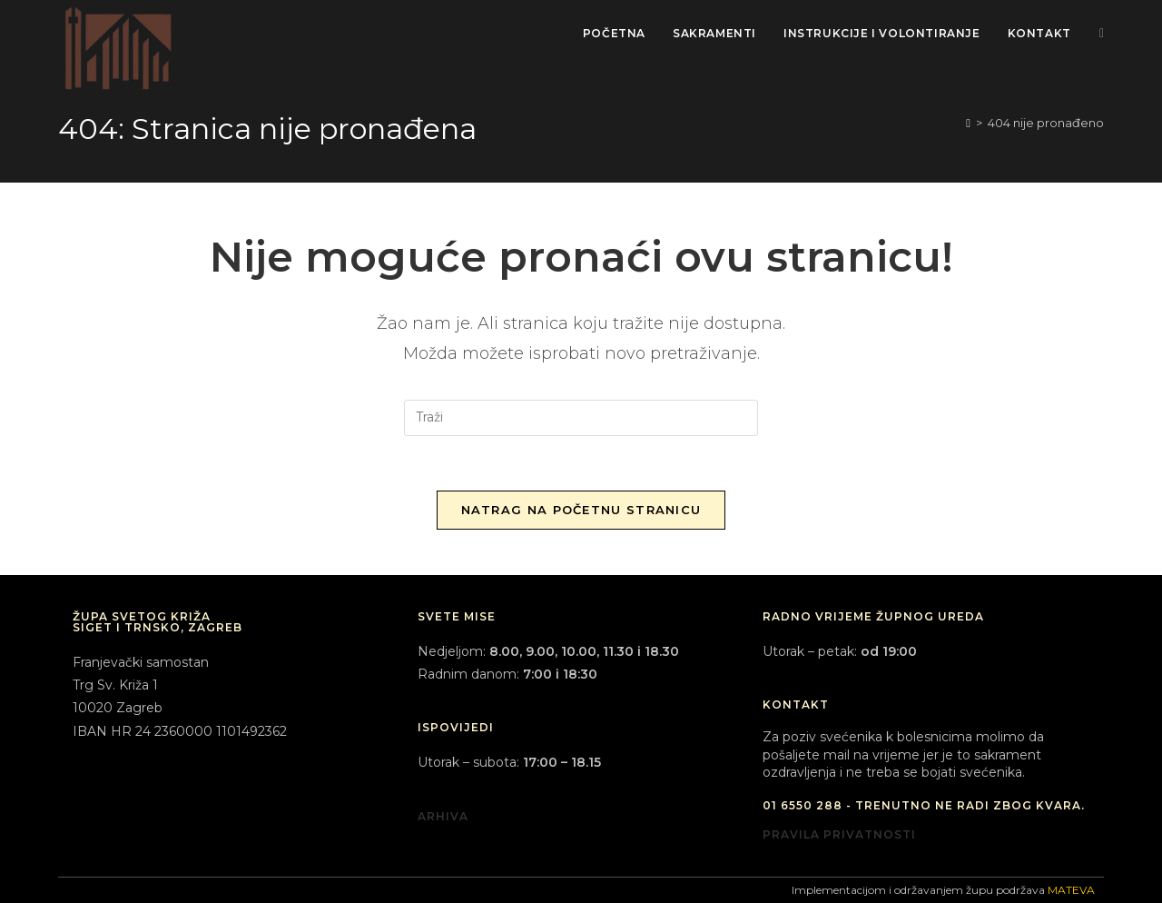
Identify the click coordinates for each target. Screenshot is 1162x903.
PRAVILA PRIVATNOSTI (839, 834)
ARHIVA (443, 816)
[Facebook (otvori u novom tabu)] (1101, 33)
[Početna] (968, 122)
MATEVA (1071, 890)
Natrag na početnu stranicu (581, 509)
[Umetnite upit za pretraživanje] (581, 418)
